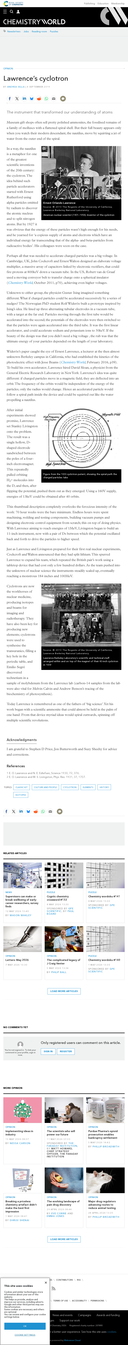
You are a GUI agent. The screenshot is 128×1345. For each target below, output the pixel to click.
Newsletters (13, 31)
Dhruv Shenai (19, 1220)
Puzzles (54, 31)
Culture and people (45, 787)
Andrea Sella (16, 87)
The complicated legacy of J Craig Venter (63, 961)
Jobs (26, 31)
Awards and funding (108, 1315)
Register (66, 1051)
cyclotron (69, 787)
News (9, 892)
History (104, 787)
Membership (118, 3)
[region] (25, 1311)
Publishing (89, 3)
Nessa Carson (20, 1143)
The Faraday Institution (62, 1144)
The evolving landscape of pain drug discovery (63, 1203)
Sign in (48, 1051)
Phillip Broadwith (106, 1146)
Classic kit (22, 787)
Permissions (97, 1300)
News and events (63, 1315)
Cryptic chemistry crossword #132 (58, 898)
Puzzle (51, 892)
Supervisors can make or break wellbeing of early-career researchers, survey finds (22, 901)
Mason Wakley (21, 915)
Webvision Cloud (72, 1340)
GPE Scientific (60, 910)
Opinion (8, 68)
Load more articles (64, 991)
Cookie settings (25, 1335)
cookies (111, 1331)
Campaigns (84, 1315)
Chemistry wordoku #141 (104, 896)
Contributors (64, 1280)
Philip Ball (59, 972)
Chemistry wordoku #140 (104, 960)
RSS (79, 1280)
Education (103, 3)
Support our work (70, 1320)
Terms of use (60, 1300)
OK (25, 1326)
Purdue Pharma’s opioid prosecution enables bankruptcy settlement (103, 1135)
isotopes (21, 795)
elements (88, 787)
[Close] (46, 1282)
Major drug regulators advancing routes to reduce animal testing (102, 1205)
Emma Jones (55, 1216)
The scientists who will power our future (61, 1133)
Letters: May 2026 (17, 960)
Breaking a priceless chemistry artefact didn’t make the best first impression (21, 1206)
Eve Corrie (59, 1213)
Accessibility (79, 1300)
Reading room (39, 31)
